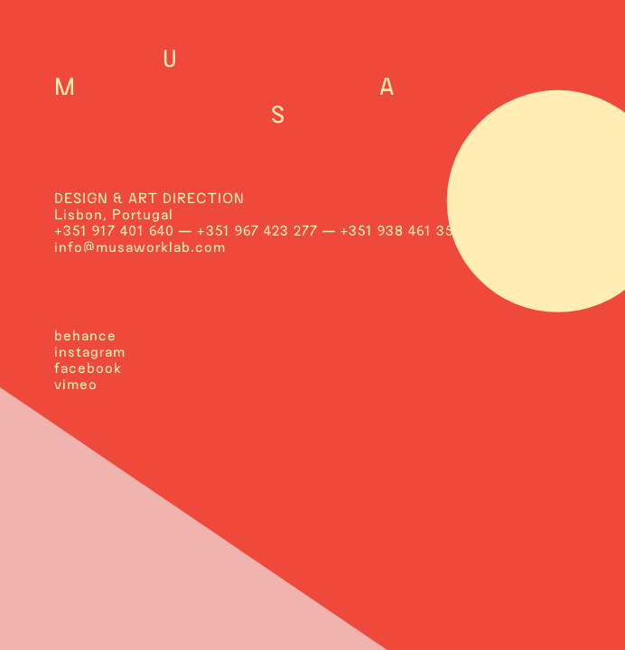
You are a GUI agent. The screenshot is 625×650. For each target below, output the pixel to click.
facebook (88, 368)
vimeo (76, 384)
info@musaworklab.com (140, 247)
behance (85, 335)
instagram (90, 351)
